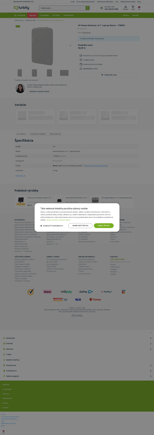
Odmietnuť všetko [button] (80, 226)
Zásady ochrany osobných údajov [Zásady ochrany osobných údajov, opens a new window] (58, 220)
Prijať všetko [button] (104, 226)
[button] (51, 226)
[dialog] (77, 217)
